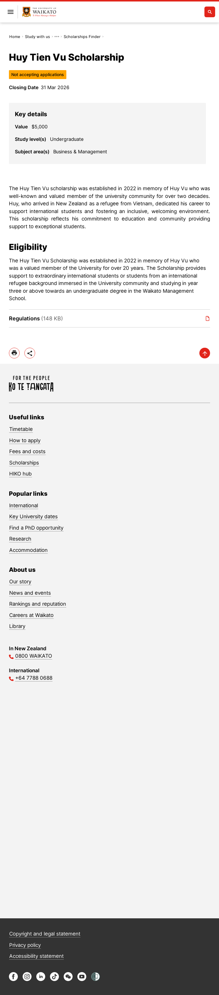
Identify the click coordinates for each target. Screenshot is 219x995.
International (23, 505)
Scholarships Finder (82, 36)
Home (14, 36)
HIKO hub (20, 474)
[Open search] (209, 12)
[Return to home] (39, 12)
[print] (14, 353)
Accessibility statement (36, 956)
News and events (30, 593)
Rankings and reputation (37, 604)
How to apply (24, 440)
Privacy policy (25, 945)
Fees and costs (27, 451)
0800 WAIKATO (33, 656)
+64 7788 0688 (33, 678)
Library (17, 626)
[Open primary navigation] (10, 11)
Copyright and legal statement (44, 934)
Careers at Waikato (31, 615)
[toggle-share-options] (29, 353)
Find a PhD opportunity (36, 528)
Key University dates (33, 516)
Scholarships (24, 463)
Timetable (21, 429)
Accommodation (28, 550)
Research (20, 539)
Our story (20, 582)
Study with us (37, 36)
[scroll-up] (204, 353)
